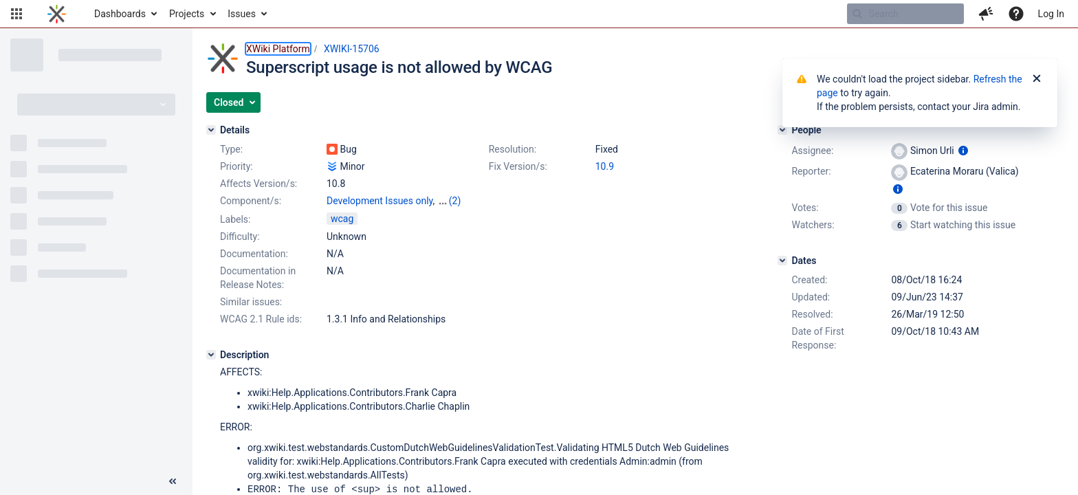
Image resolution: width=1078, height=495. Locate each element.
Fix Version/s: (518, 166)
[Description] (211, 355)
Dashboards (120, 13)
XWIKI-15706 (352, 48)
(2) (455, 200)
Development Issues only (380, 200)
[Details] (211, 130)
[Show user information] (963, 150)
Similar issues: (251, 301)
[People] (782, 130)
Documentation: (254, 253)
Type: (231, 149)
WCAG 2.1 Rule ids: (261, 319)
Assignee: (812, 150)
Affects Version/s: (258, 183)
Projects (186, 13)
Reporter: (810, 171)
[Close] (1037, 79)
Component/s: (250, 200)
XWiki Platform (278, 48)
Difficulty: (240, 236)
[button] (16, 14)
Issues (242, 13)
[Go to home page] (57, 14)
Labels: (235, 219)
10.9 (604, 166)
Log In (1051, 13)
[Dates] (782, 260)
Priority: (236, 166)
